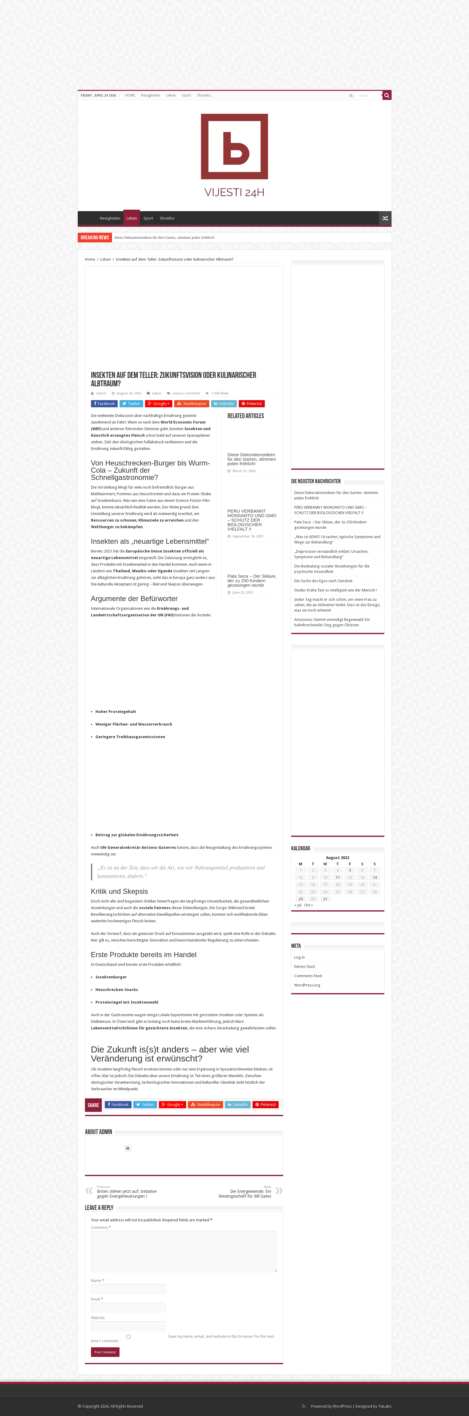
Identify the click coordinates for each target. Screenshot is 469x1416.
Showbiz (204, 95)
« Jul (297, 905)
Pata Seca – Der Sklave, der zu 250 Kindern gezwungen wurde (252, 580)
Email (97, 1299)
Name (97, 1280)
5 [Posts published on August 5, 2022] (350, 870)
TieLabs (385, 1406)
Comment (101, 1227)
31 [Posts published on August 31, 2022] (325, 899)
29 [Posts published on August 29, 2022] (300, 899)
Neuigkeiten (150, 95)
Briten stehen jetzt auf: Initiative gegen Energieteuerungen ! (128, 1192)
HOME (130, 95)
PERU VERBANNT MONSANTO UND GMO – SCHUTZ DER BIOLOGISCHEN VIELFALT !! (252, 519)
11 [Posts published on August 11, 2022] (337, 877)
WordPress (342, 1406)
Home (90, 259)
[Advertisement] (184, 666)
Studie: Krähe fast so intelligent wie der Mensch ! (335, 590)
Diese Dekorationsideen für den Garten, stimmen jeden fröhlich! (164, 237)
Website (98, 1318)
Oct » (308, 905)
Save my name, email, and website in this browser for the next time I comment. (182, 1338)
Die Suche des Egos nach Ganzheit (323, 581)
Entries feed (304, 966)
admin (101, 393)
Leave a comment (186, 393)
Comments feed (308, 976)
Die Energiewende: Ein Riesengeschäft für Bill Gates (240, 1192)
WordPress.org (307, 985)
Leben (171, 95)
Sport (186, 95)
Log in (299, 957)
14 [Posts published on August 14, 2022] (375, 877)
